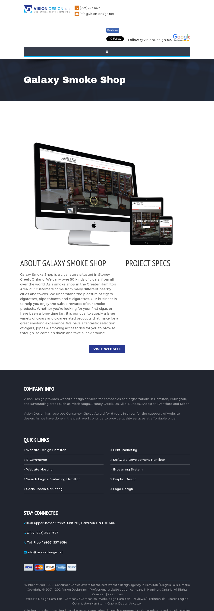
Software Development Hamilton (139, 459)
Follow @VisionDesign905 (150, 40)
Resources (115, 594)
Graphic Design (124, 479)
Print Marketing (125, 450)
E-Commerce (36, 459)
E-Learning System (128, 469)
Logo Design (123, 489)
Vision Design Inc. (74, 589)
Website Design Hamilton (46, 450)
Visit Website (107, 349)
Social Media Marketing (44, 489)
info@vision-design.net (97, 14)
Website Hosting (39, 469)
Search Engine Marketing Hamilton (53, 479)
